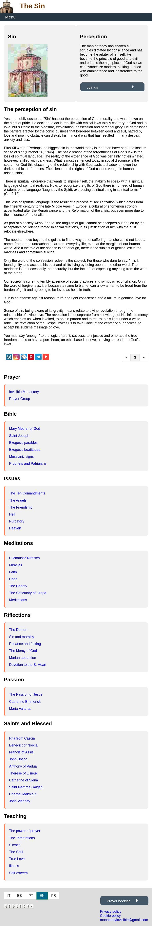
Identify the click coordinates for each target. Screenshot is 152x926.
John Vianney (19, 801)
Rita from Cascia (22, 738)
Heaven (15, 528)
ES (19, 896)
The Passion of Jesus (25, 694)
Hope (13, 579)
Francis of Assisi (21, 752)
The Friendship (20, 507)
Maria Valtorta (19, 709)
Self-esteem (18, 873)
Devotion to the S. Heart (27, 665)
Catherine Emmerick (25, 702)
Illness (14, 866)
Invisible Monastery (24, 392)
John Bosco (18, 759)
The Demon (18, 630)
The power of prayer (24, 831)
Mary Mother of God (24, 429)
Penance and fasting (25, 644)
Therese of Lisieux (23, 773)
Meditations (18, 600)
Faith (13, 572)
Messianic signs (21, 457)
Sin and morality (21, 637)
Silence (15, 845)
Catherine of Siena (23, 780)
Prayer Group (19, 399)
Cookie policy (110, 916)
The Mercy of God (23, 651)
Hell (12, 514)
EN (42, 896)
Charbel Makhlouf (22, 794)
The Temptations (22, 838)
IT (8, 896)
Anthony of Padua (23, 766)
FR (53, 896)
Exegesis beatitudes (24, 450)
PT (30, 896)
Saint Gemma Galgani (26, 787)
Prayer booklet (118, 901)
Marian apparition (22, 658)
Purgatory (16, 521)
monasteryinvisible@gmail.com (124, 920)
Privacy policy (110, 911)
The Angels (18, 500)
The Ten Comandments (27, 493)
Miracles (15, 565)
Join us (92, 87)
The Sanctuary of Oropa (27, 593)
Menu (10, 17)
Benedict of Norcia (23, 745)
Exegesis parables (23, 443)
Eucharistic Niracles (24, 558)
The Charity (18, 586)
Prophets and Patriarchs (28, 463)
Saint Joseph (19, 436)
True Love (17, 859)
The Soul (16, 852)
